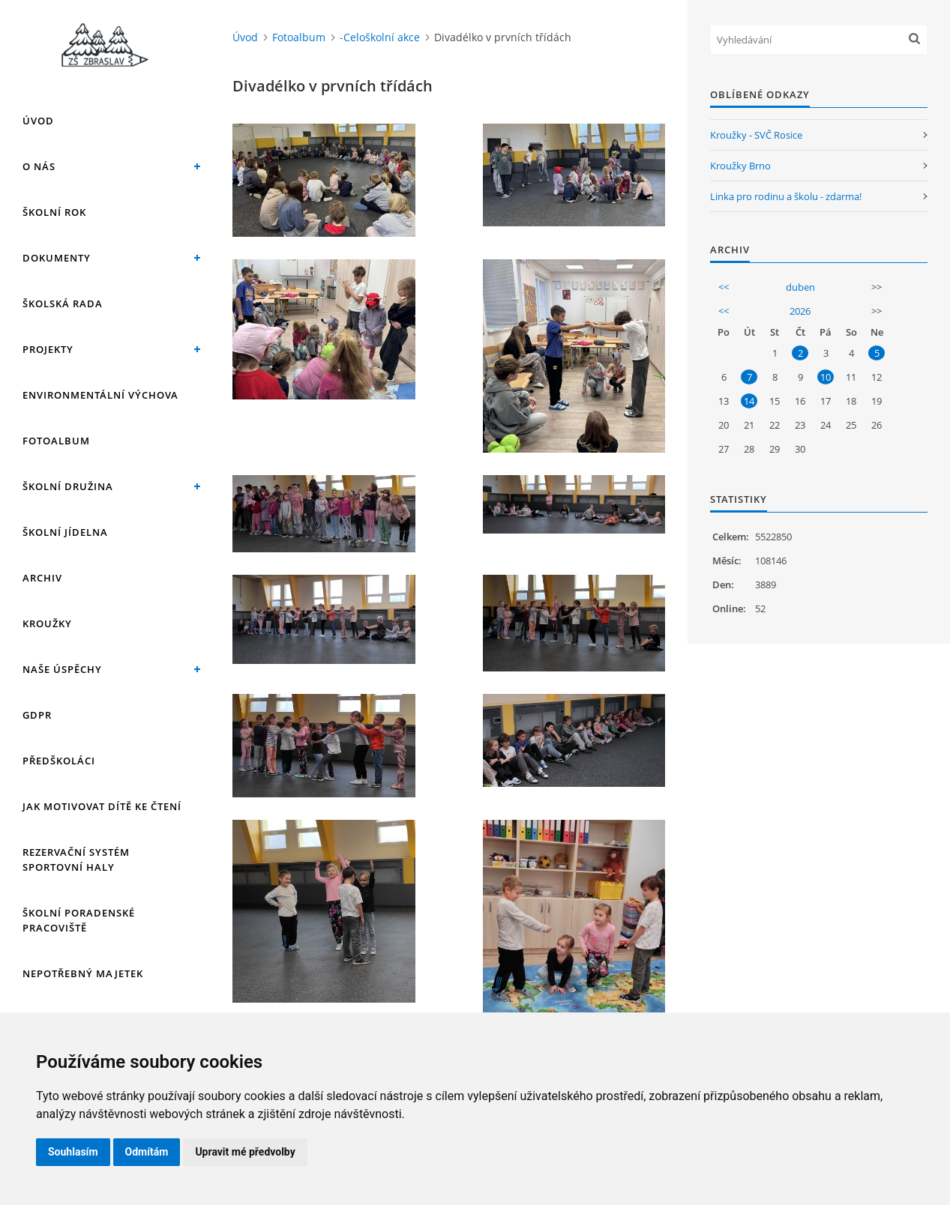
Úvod (38, 120)
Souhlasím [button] (73, 1152)
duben (800, 287)
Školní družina (67, 486)
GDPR (37, 715)
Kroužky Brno (740, 165)
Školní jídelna (65, 532)
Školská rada (62, 303)
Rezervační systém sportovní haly (76, 859)
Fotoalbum (56, 440)
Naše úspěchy (62, 669)
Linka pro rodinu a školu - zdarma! (786, 196)
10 (825, 377)
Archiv (42, 578)
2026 (800, 311)
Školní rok (54, 212)
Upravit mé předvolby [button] (245, 1152)
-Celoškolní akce (380, 37)
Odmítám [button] (147, 1152)
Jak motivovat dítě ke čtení (101, 806)
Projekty (47, 349)
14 (749, 401)
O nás (38, 166)
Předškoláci (58, 760)
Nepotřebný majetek (82, 973)
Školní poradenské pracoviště (78, 920)
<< (723, 287)
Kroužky (47, 623)
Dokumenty (56, 258)
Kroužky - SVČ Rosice (756, 135)
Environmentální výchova (100, 395)
